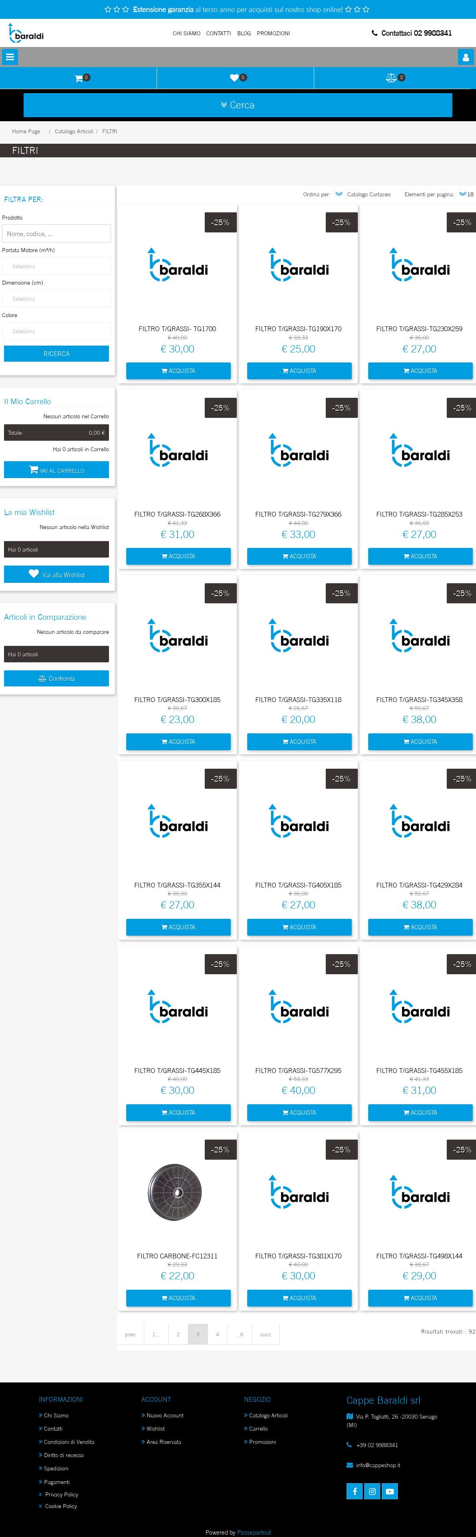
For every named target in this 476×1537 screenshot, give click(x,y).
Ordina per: (317, 194)
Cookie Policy (58, 1505)
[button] (56, 354)
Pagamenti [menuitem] (54, 1481)
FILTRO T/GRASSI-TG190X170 (298, 329)
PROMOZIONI (273, 33)
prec (130, 1334)
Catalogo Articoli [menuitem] (266, 1415)
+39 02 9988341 (376, 1444)
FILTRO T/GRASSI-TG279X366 (298, 514)
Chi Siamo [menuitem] (54, 1415)
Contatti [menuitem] (51, 1428)
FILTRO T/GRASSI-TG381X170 (298, 1256)
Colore (9, 314)
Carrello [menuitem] (256, 1428)
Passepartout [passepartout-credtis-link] (254, 1532)
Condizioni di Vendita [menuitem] (67, 1441)
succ (265, 1334)
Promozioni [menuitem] (260, 1441)
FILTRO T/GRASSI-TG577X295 (298, 1071)
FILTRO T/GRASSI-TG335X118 (298, 700)
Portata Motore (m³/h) (28, 249)
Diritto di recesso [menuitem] (61, 1454)
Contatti (218, 33)
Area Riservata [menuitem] (161, 1441)
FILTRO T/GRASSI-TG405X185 (298, 885)
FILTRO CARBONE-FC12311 (177, 1256)
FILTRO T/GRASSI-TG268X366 (177, 514)
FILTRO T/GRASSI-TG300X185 (177, 700)
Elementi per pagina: (429, 194)
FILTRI (109, 131)
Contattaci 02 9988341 (412, 33)
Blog (244, 33)
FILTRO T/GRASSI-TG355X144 (177, 885)
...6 (240, 1334)
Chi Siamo (186, 33)
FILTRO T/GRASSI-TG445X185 (177, 1071)
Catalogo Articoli (74, 131)
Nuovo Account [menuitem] (162, 1415)
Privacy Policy (58, 1494)
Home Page (26, 131)
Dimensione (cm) (22, 282)
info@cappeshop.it (378, 1465)
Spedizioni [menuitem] (54, 1468)
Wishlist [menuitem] (153, 1428)
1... (156, 1334)
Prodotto (12, 217)
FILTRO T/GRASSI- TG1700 (177, 329)
